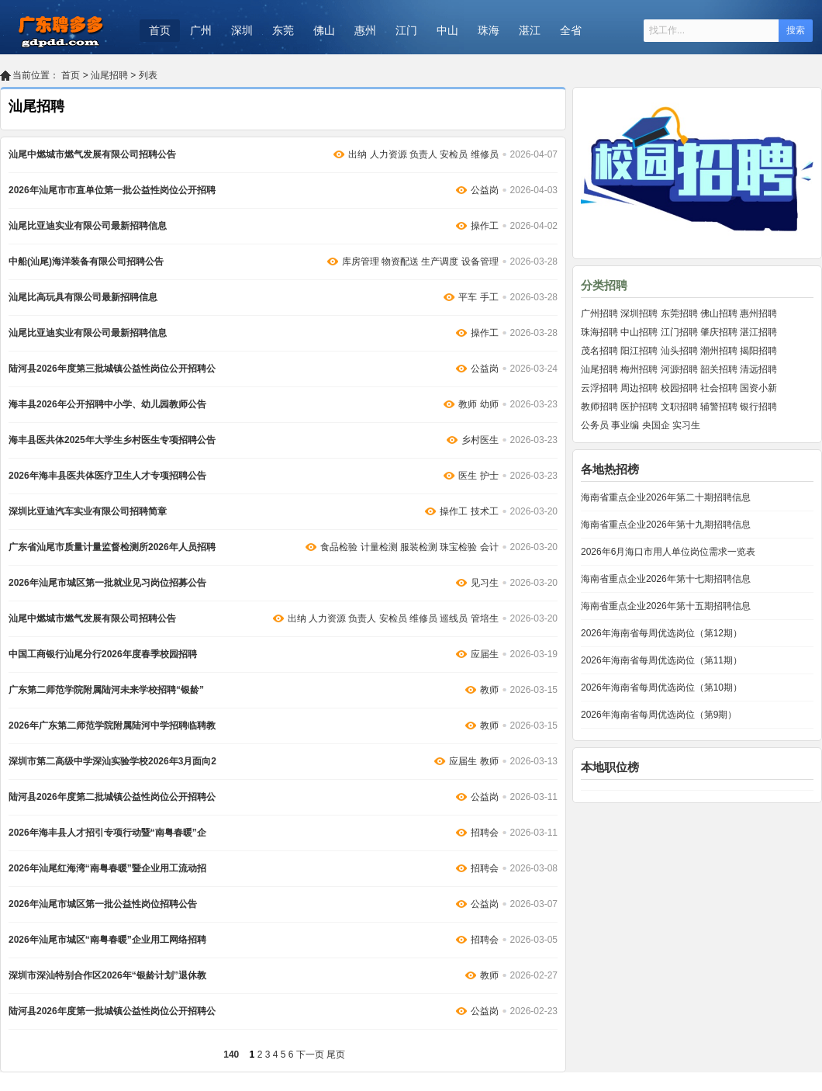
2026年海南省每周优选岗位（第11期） (661, 660)
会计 (489, 547)
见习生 (485, 582)
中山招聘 (639, 332)
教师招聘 (599, 406)
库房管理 (360, 261)
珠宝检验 (458, 547)
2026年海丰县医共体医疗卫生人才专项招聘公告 (107, 475)
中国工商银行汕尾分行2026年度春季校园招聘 (103, 654)
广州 (201, 30)
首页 (160, 30)
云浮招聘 (599, 388)
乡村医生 (480, 440)
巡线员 (454, 618)
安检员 (454, 154)
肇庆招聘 (718, 332)
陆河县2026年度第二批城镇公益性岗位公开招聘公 (112, 796)
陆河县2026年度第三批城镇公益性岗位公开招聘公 (112, 368)
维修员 (485, 154)
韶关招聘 (718, 369)
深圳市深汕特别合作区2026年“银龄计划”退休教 (107, 975)
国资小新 (758, 388)
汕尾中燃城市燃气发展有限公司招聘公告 (92, 154)
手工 (489, 297)
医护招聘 (639, 406)
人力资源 (388, 154)
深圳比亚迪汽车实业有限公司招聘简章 (88, 511)
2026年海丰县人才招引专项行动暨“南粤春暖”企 (107, 832)
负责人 (423, 154)
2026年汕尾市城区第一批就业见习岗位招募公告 (107, 582)
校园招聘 (679, 388)
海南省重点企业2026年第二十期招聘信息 (666, 497)
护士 (489, 475)
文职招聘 (679, 406)
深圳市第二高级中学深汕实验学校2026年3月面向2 (112, 761)
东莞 (283, 30)
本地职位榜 (610, 767)
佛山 (324, 30)
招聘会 (485, 832)
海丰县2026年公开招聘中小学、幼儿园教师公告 (107, 404)
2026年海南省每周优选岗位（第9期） (659, 714)
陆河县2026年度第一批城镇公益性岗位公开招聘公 (112, 1011)
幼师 (489, 404)
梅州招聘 (639, 369)
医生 (467, 475)
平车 (467, 297)
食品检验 (338, 547)
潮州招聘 (718, 350)
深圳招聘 (639, 313)
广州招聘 (599, 313)
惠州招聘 (758, 313)
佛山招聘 (718, 313)
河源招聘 (679, 369)
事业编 (625, 425)
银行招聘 (758, 406)
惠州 (365, 30)
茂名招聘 (599, 350)
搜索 (795, 30)
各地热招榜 (610, 469)
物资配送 (400, 261)
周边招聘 (639, 388)
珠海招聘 (599, 332)
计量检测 (379, 547)
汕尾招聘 (109, 75)
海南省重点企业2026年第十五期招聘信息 (666, 606)
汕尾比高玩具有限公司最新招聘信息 (83, 297)
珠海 (488, 30)
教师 (467, 404)
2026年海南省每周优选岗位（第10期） (661, 687)
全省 (571, 30)
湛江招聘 (758, 332)
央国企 (656, 425)
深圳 (242, 30)
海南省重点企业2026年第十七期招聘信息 (666, 578)
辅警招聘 (718, 406)
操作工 (485, 225)
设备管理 (480, 261)
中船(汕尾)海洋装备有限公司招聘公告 (86, 261)
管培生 (485, 618)
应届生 (485, 654)
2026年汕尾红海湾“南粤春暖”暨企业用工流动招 (107, 868)
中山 (447, 30)
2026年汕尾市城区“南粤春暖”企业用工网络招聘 (107, 939)
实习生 (686, 425)
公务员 (595, 425)
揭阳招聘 (758, 350)
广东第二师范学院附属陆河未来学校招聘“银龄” (106, 689)
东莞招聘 (679, 313)
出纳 (357, 154)
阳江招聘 (639, 350)
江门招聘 (679, 332)
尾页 (335, 1054)
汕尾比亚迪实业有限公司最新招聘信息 (88, 225)
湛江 (530, 30)
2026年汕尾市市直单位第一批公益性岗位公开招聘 (112, 190)
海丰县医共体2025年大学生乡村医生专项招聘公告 (112, 440)
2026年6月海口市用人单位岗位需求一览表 (668, 551)
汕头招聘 (679, 350)
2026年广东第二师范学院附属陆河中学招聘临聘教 (112, 725)
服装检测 (418, 547)
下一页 (310, 1054)
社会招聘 (718, 388)
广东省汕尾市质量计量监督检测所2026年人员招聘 (112, 547)
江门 (406, 30)
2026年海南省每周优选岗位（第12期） (661, 633)
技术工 (485, 511)
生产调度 (439, 261)
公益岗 (485, 190)
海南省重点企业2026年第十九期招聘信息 (666, 524)
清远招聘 (758, 369)
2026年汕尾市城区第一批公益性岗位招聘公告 (103, 904)
